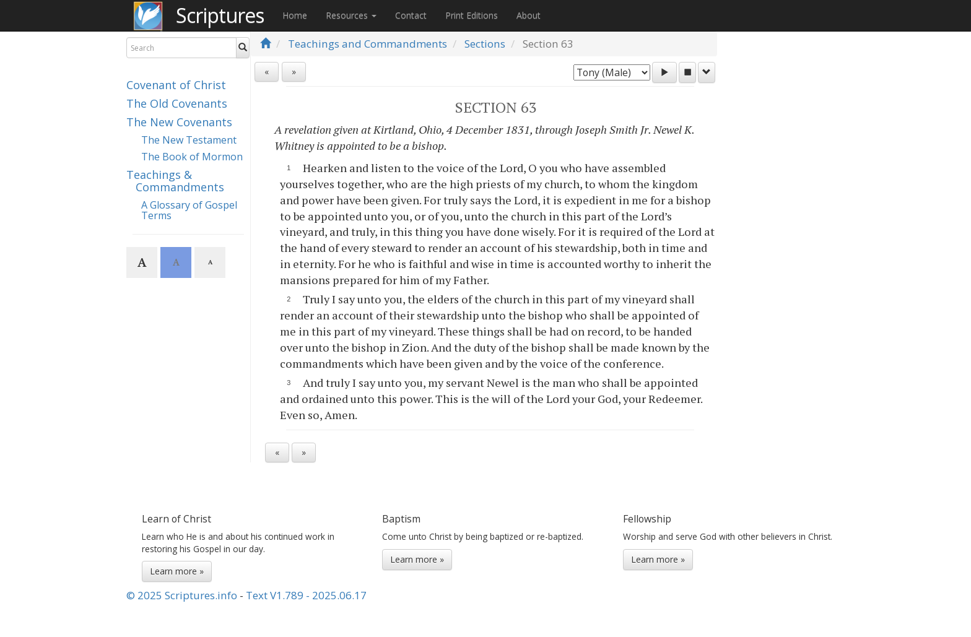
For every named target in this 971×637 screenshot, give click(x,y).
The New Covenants (179, 122)
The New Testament (189, 140)
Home (294, 15)
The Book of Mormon (192, 156)
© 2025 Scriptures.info (181, 595)
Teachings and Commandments (367, 44)
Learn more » (177, 571)
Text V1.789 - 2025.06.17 (306, 595)
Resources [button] (351, 15)
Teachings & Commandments (175, 180)
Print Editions (471, 15)
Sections (484, 44)
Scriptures (220, 15)
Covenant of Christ (176, 84)
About (528, 15)
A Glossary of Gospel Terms (189, 210)
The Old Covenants (176, 103)
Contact (411, 15)
